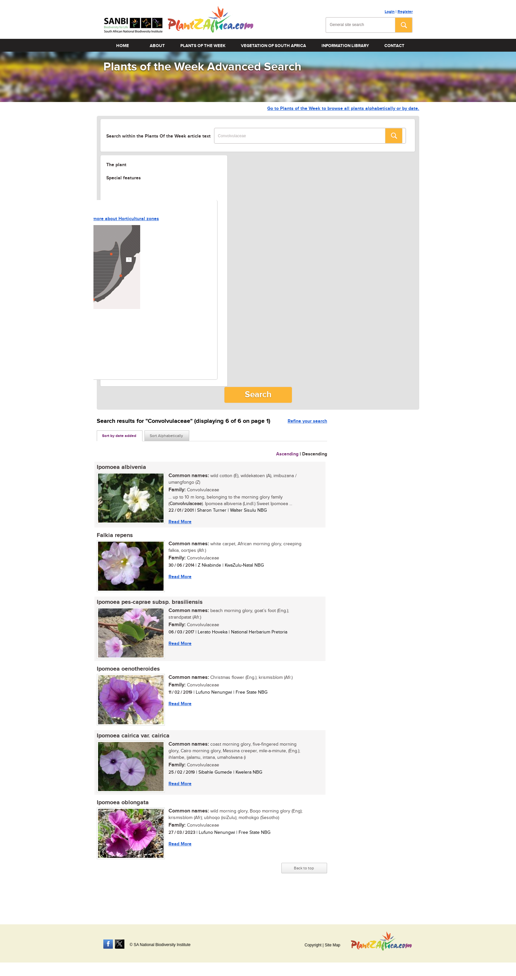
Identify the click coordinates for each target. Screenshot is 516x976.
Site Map (332, 945)
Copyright (312, 945)
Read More (180, 522)
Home (122, 45)
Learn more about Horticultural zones (119, 218)
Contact (394, 45)
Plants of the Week (202, 45)
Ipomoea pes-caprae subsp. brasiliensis (150, 602)
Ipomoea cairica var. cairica (133, 735)
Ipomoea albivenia (121, 467)
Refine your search (307, 421)
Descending (314, 454)
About (157, 45)
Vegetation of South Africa (273, 45)
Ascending (287, 454)
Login (390, 11)
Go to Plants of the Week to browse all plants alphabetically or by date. (343, 108)
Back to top (304, 868)
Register (405, 11)
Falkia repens (115, 535)
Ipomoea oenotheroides (128, 669)
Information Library (345, 45)
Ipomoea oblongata (123, 802)
